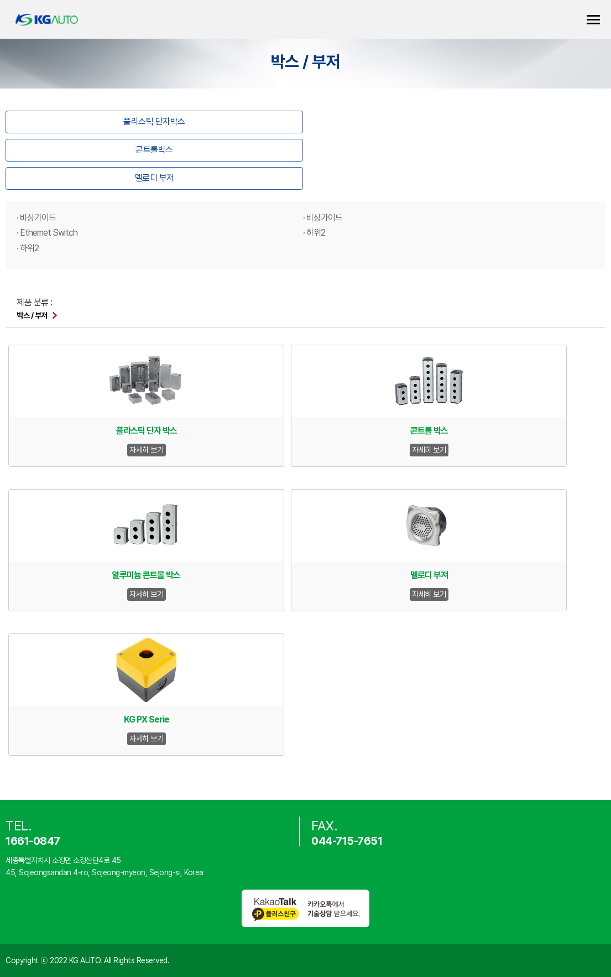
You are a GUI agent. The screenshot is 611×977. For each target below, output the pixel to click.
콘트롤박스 (154, 149)
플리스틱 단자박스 (154, 121)
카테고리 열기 (593, 19)
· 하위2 (314, 232)
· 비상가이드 (36, 217)
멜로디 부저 (154, 178)
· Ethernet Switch (47, 232)
